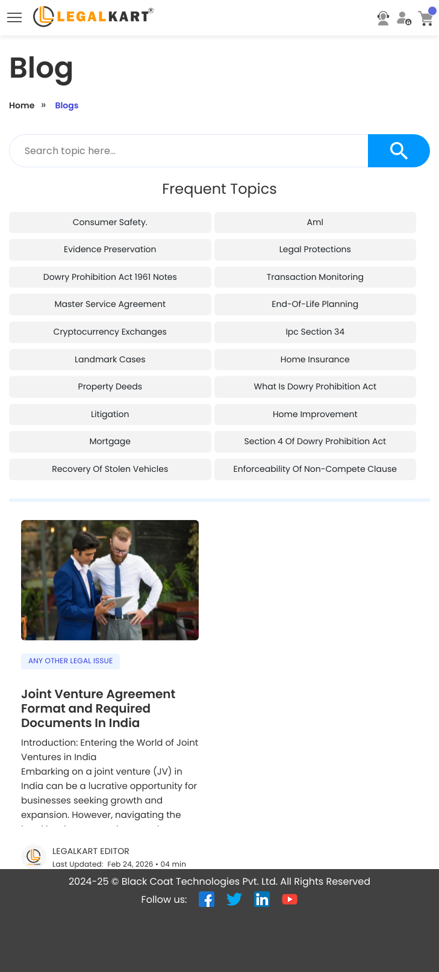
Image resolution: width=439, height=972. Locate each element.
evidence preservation (110, 214)
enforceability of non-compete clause (315, 434)
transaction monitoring (315, 242)
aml (315, 187)
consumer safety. (110, 187)
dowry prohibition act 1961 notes (110, 242)
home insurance (315, 324)
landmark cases (110, 324)
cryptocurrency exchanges (110, 297)
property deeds (110, 351)
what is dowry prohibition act (315, 351)
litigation (110, 379)
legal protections (315, 214)
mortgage (110, 406)
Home (21, 70)
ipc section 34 (314, 297)
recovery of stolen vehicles (110, 434)
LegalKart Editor (90, 816)
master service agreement (110, 269)
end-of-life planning (315, 269)
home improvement (315, 379)
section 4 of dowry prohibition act (315, 406)
